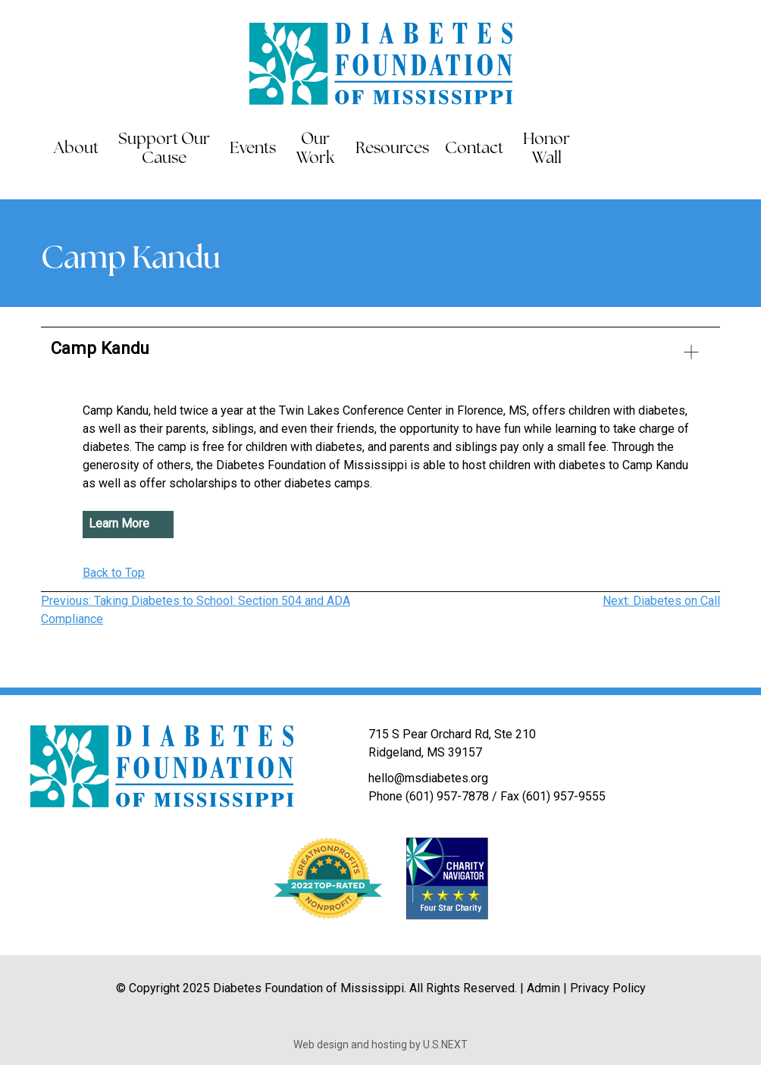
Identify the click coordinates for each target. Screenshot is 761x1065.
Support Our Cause (164, 150)
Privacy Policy (608, 988)
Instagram (747, 149)
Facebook (655, 149)
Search (599, 149)
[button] (380, 355)
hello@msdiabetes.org (428, 778)
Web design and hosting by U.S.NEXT (380, 1044)
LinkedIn (716, 149)
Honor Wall (546, 150)
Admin (543, 988)
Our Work (315, 150)
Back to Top (114, 572)
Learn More (119, 524)
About (76, 149)
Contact (474, 149)
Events (253, 149)
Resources (392, 149)
